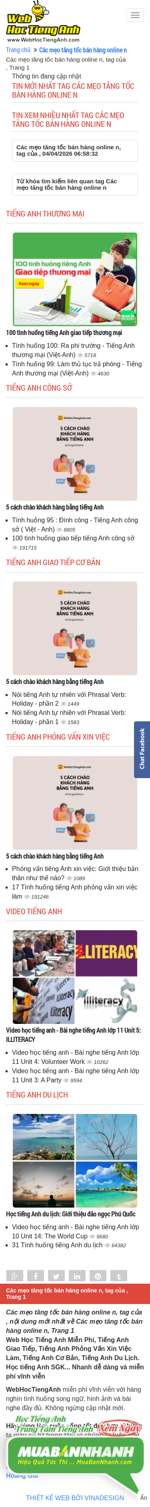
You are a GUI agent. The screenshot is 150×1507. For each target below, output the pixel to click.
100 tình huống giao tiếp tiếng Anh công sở (73, 538)
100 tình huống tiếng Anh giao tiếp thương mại (64, 332)
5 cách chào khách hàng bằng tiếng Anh (55, 507)
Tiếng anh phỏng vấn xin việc (58, 736)
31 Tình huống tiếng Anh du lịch (58, 1245)
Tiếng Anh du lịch (37, 1094)
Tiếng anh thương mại (45, 213)
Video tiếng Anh (34, 911)
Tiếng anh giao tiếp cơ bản (53, 562)
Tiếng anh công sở (39, 387)
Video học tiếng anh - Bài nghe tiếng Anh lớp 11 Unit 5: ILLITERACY (73, 1034)
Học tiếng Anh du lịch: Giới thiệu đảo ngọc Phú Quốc (70, 1214)
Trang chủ (18, 49)
